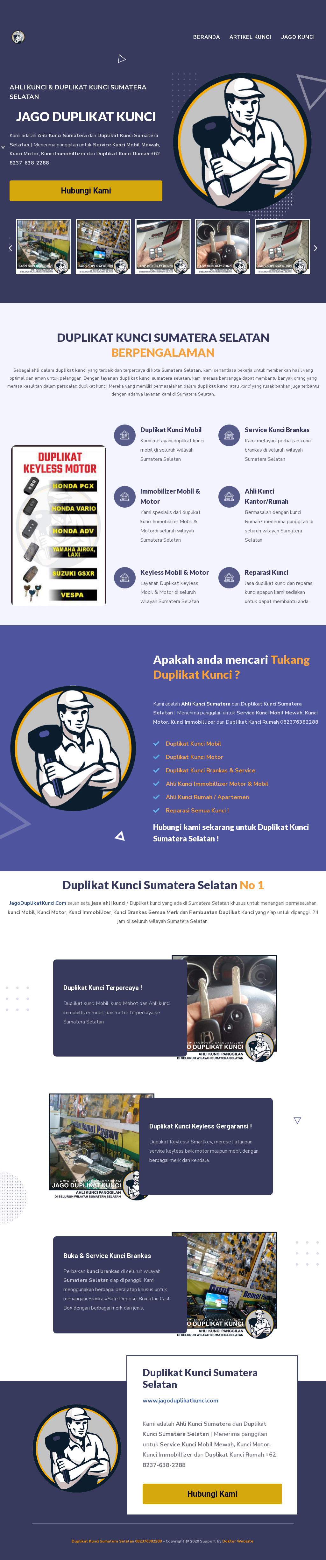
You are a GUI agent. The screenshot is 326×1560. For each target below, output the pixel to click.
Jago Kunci (298, 37)
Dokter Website (238, 1541)
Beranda (206, 37)
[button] (10, 248)
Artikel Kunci (250, 37)
